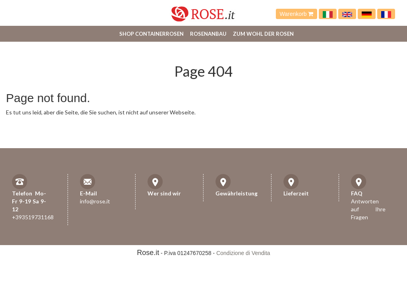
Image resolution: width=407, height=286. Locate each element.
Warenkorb (297, 14)
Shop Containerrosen (151, 34)
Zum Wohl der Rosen (263, 34)
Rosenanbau (208, 34)
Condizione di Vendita (243, 253)
